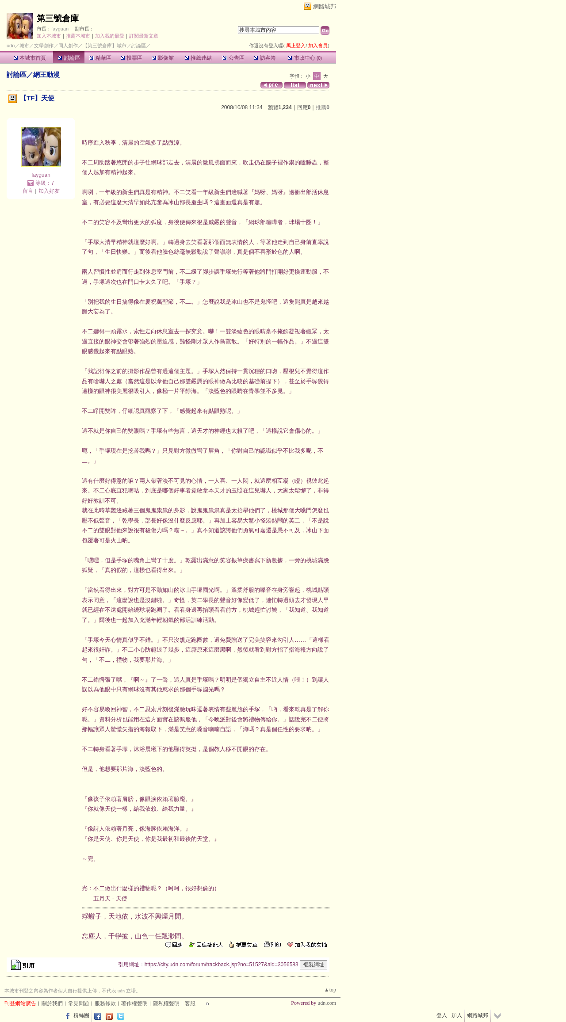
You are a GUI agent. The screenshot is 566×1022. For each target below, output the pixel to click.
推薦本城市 (78, 35)
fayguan (60, 28)
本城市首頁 (30, 58)
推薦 (322, 107)
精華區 (100, 58)
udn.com (326, 1003)
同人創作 (68, 45)
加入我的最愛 (109, 35)
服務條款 (105, 1003)
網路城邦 (324, 6)
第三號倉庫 (58, 18)
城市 (24, 45)
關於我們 (52, 1003)
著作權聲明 (134, 1003)
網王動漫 (46, 74)
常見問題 (78, 1003)
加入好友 (49, 191)
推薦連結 (198, 58)
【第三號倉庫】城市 (104, 45)
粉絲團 (81, 1015)
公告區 (233, 58)
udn (11, 45)
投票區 (131, 58)
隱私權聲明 (166, 1003)
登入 (441, 1015)
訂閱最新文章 (143, 35)
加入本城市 (49, 35)
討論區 (69, 58)
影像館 (163, 58)
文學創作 (44, 45)
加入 (456, 1015)
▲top (330, 990)
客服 (190, 1003)
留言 (28, 191)
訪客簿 (264, 58)
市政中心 (305, 58)
